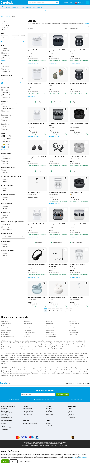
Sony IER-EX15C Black (34, 192)
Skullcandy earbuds (51, 336)
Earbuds (8, 16)
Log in (72, 2)
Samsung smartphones (28, 410)
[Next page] (70, 310)
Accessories (15, 7)
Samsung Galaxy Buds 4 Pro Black (78, 51)
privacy (74, 457)
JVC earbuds (27, 334)
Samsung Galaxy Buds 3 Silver (57, 224)
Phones (25, 406)
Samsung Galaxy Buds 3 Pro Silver (57, 124)
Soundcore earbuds (74, 323)
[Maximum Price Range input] (15, 37)
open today (79, 383)
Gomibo (48, 420)
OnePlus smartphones (28, 411)
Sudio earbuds (72, 326)
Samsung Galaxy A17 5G (6, 417)
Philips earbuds (50, 328)
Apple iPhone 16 (4, 410)
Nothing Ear (5, 29)
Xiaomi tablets (49, 411)
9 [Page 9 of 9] (66, 310)
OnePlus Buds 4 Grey (76, 192)
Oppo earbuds (50, 326)
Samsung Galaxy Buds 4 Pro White (78, 265)
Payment (3, 422)
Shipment (3, 426)
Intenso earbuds (28, 326)
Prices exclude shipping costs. (59, 442)
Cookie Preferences (55, 445)
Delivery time (3, 425)
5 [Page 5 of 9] (61, 310)
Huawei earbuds (28, 321)
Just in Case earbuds (29, 332)
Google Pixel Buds (6, 26)
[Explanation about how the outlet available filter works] (11, 241)
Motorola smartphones (28, 412)
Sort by (66, 28)
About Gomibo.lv (25, 445)
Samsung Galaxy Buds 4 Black (78, 83)
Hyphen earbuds (28, 323)
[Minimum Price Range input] (4, 37)
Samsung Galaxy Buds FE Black (37, 157)
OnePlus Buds (5, 28)
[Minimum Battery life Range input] (4, 79)
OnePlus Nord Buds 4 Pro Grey (79, 157)
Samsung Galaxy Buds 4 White (57, 192)
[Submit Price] (23, 37)
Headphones (71, 414)
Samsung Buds (6, 24)
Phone (8, 7)
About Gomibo (49, 422)
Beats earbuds (5, 326)
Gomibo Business (27, 422)
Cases (69, 408)
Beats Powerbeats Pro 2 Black (36, 264)
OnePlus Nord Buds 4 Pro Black (79, 123)
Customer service (37, 7)
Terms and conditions (44, 445)
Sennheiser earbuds (51, 334)
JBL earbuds (27, 328)
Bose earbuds (4, 328)
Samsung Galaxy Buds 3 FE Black (57, 51)
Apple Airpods (5, 22)
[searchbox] (42, 2)
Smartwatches (71, 415)
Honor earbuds (5, 334)
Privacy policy (49, 425)
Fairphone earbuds (6, 330)
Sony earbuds (72, 321)
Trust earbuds (72, 330)
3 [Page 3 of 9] (53, 310)
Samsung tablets (49, 410)
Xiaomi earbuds (73, 334)
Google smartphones (27, 414)
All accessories (71, 417)
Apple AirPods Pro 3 (33, 50)
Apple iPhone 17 (4, 408)
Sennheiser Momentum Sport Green (57, 84)
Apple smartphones (27, 408)
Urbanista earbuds (73, 332)
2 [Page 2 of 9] (49, 310)
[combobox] (43, 2)
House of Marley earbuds (7, 336)
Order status (3, 423)
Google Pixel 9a (4, 414)
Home (2, 16)
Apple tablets (49, 408)
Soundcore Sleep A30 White (57, 297)
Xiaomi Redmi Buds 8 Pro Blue (36, 297)
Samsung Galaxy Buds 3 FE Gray (78, 225)
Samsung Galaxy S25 (5, 411)
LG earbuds (27, 336)
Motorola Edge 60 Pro (5, 415)
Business (66, 2)
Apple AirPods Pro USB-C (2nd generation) (36, 225)
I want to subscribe (62, 394)
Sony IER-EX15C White (76, 297)
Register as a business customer (30, 423)
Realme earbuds (50, 330)
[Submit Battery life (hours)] (23, 79)
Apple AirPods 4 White (34, 83)
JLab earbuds (27, 330)
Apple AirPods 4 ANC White (36, 123)
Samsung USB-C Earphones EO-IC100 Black (58, 265)
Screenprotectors (72, 410)
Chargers (70, 411)
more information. (59, 443)
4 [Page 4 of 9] (57, 310)
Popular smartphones (8, 406)
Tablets (22, 7)
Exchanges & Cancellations (7, 427)
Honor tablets (49, 412)
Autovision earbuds (6, 323)
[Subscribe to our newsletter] (38, 394)
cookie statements (82, 457)
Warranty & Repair (5, 429)
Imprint (36, 445)
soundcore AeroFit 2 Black (56, 157)
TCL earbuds (72, 328)
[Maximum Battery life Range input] (15, 79)
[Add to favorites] (44, 35)
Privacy (32, 445)
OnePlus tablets (49, 414)
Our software (48, 423)
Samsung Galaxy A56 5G (6, 412)
